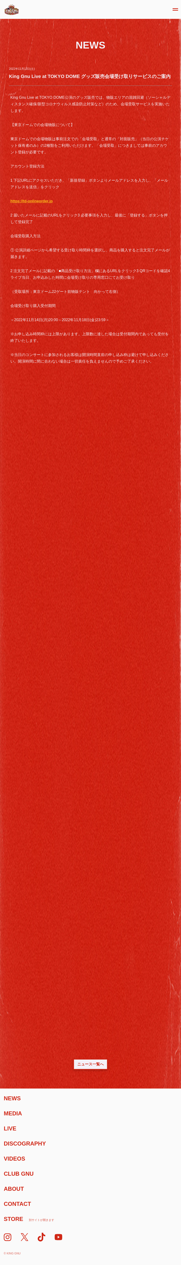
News (12, 1098)
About (14, 1189)
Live (10, 1128)
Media (13, 1113)
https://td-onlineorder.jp (31, 201)
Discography (25, 1143)
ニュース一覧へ (90, 1064)
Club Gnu (19, 1174)
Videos (14, 1158)
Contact (17, 1204)
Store (29, 1219)
